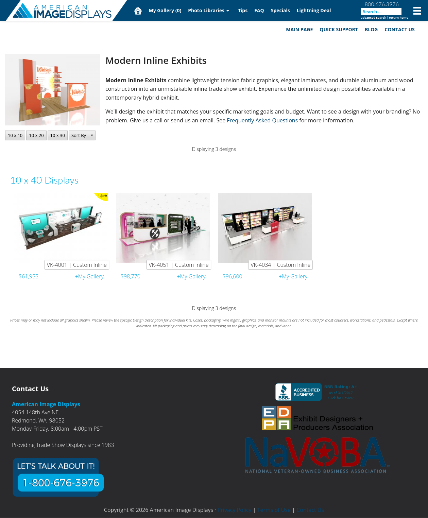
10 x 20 (36, 135)
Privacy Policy (235, 510)
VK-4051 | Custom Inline (179, 265)
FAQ (259, 10)
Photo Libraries (206, 10)
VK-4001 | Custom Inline (77, 265)
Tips (242, 10)
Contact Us (399, 29)
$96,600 (232, 276)
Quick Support (339, 29)
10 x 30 (57, 135)
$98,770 (130, 276)
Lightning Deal (314, 10)
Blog (371, 29)
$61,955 (28, 276)
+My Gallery (89, 276)
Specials (280, 10)
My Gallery (165, 10)
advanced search (373, 17)
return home (398, 17)
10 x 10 (15, 135)
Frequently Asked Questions (263, 120)
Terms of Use (274, 510)
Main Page (299, 29)
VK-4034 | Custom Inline (280, 265)
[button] (82, 136)
